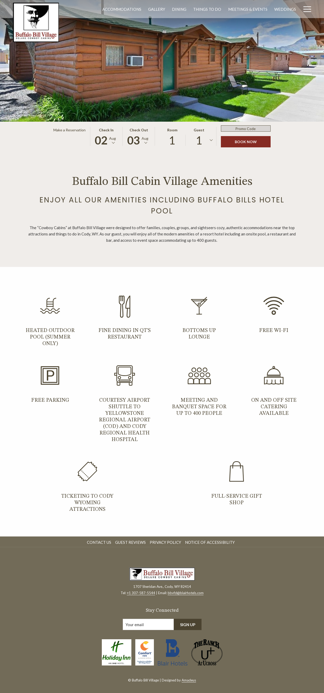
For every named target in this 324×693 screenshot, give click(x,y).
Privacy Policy (165, 542)
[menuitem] (122, 9)
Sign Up (187, 624)
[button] (106, 136)
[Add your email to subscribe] (148, 624)
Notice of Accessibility (210, 542)
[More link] (305, 9)
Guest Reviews (130, 542)
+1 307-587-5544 (141, 593)
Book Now (246, 141)
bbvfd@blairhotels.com (186, 593)
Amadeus (189, 680)
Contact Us (99, 542)
